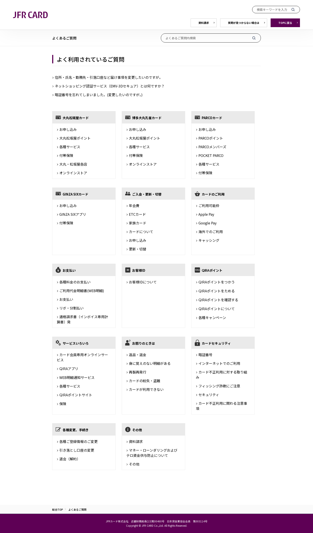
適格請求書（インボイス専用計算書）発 (82, 319)
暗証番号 (205, 354)
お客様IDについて (143, 282)
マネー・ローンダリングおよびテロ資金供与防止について (151, 452)
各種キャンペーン (212, 317)
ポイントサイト (75, 394)
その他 (134, 464)
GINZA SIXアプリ (72, 214)
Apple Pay (206, 214)
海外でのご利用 (210, 231)
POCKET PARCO (210, 155)
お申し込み (68, 129)
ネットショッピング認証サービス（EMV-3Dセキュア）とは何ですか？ (110, 86)
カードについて (141, 231)
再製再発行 (137, 372)
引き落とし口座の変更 (76, 450)
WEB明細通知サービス (77, 377)
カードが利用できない (146, 389)
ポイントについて (216, 308)
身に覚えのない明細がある (150, 363)
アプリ (68, 368)
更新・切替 (137, 249)
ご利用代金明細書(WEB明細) (81, 290)
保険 (62, 403)
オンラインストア (73, 172)
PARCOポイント (210, 138)
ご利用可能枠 (208, 205)
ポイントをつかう (216, 282)
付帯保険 (66, 155)
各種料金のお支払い (75, 282)
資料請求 (136, 441)
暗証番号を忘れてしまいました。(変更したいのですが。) (99, 94)
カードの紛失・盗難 (144, 380)
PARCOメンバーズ (212, 146)
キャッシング (208, 240)
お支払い (66, 299)
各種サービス (69, 146)
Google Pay (207, 222)
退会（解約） (69, 458)
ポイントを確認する (218, 299)
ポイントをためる (216, 290)
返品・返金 (137, 354)
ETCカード (137, 214)
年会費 (134, 205)
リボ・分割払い (71, 308)
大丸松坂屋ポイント (75, 138)
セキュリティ (208, 394)
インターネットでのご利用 (219, 363)
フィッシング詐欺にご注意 (219, 385)
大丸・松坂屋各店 (73, 164)
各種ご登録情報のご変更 (78, 441)
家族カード (137, 222)
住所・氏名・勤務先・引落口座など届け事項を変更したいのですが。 (109, 77)
